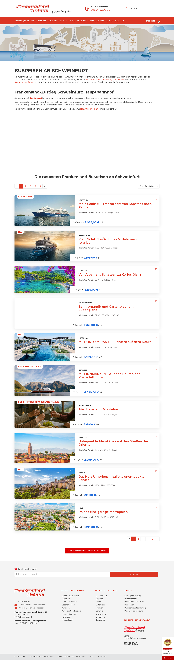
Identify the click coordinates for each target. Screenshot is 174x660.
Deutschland (101, 596)
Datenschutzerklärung (133, 611)
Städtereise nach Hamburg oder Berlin (105, 79)
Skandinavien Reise (23, 82)
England (99, 599)
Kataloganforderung (132, 596)
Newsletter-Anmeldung (134, 602)
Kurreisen (66, 608)
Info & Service (97, 21)
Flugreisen (66, 599)
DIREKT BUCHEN (116, 21)
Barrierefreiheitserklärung (135, 608)
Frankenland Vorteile (77, 21)
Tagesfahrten (67, 620)
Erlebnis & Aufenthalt (70, 596)
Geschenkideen (68, 605)
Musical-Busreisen (69, 614)
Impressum (129, 605)
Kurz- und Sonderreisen (71, 611)
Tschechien (100, 620)
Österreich (100, 605)
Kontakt (102, 657)
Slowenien (100, 617)
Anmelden (134, 574)
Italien (98, 602)
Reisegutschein (131, 599)
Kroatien (99, 608)
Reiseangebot (21, 21)
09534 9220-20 (100, 9)
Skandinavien (101, 614)
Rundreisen (66, 617)
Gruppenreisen (56, 21)
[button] (87, 550)
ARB (92, 657)
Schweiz (99, 611)
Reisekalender (38, 21)
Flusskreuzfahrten (69, 602)
